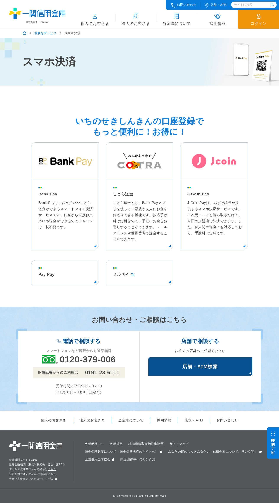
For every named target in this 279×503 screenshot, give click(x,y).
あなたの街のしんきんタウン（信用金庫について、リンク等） (213, 451)
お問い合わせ (183, 5)
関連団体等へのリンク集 (138, 459)
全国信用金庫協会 (97, 459)
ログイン (258, 20)
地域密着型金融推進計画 (146, 443)
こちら (52, 469)
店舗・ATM (194, 420)
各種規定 (116, 443)
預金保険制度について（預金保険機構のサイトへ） (122, 451)
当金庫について (176, 20)
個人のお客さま (95, 20)
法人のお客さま (136, 20)
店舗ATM (216, 5)
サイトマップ (179, 443)
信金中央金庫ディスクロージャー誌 (31, 478)
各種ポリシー (94, 443)
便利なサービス (45, 33)
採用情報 (217, 20)
